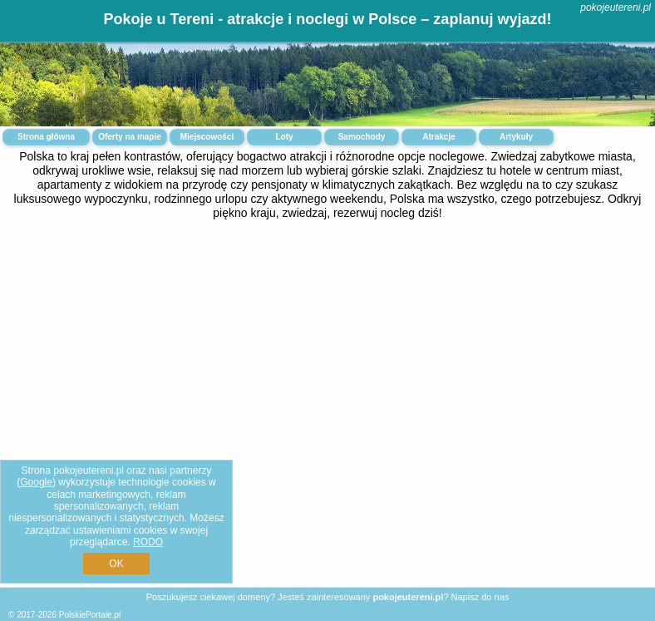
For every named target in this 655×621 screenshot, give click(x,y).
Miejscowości (207, 136)
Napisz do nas (480, 597)
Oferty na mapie (129, 136)
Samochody (362, 136)
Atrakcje (438, 136)
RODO (148, 542)
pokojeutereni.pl (615, 7)
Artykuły (516, 136)
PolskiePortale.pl (90, 614)
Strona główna (46, 136)
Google (36, 482)
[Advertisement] (327, 360)
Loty (284, 136)
